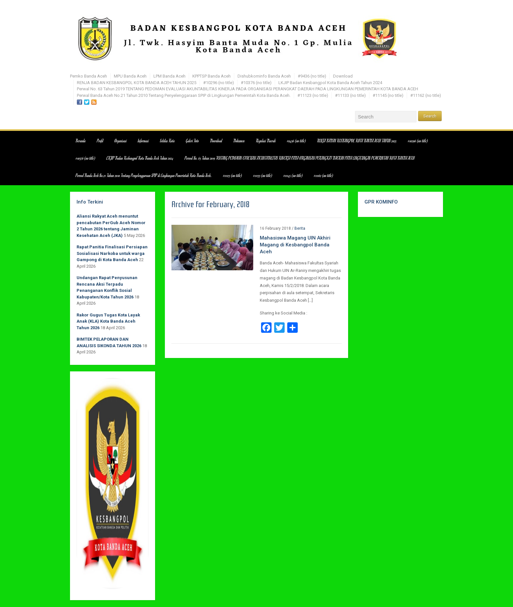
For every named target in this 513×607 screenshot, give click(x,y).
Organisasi (121, 141)
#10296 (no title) (218, 82)
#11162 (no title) (425, 95)
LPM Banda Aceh (169, 76)
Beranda (81, 141)
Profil (100, 141)
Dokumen (239, 141)
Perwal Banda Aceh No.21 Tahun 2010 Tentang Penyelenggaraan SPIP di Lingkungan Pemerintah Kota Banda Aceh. (184, 95)
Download (343, 76)
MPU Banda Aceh (130, 76)
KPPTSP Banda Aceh (211, 76)
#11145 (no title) (388, 95)
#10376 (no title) (256, 82)
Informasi (143, 141)
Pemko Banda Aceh (88, 76)
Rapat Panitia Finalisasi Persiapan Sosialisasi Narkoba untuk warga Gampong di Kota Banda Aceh (112, 253)
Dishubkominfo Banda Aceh (264, 76)
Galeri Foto (192, 141)
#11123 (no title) (312, 95)
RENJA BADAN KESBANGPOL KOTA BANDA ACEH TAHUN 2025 (136, 82)
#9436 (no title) (312, 76)
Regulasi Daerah (266, 141)
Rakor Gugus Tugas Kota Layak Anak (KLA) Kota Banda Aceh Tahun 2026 (108, 321)
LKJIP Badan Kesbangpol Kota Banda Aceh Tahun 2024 (330, 82)
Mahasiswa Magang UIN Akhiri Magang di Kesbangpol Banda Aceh (295, 245)
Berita (299, 228)
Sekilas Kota (167, 141)
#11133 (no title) (350, 95)
